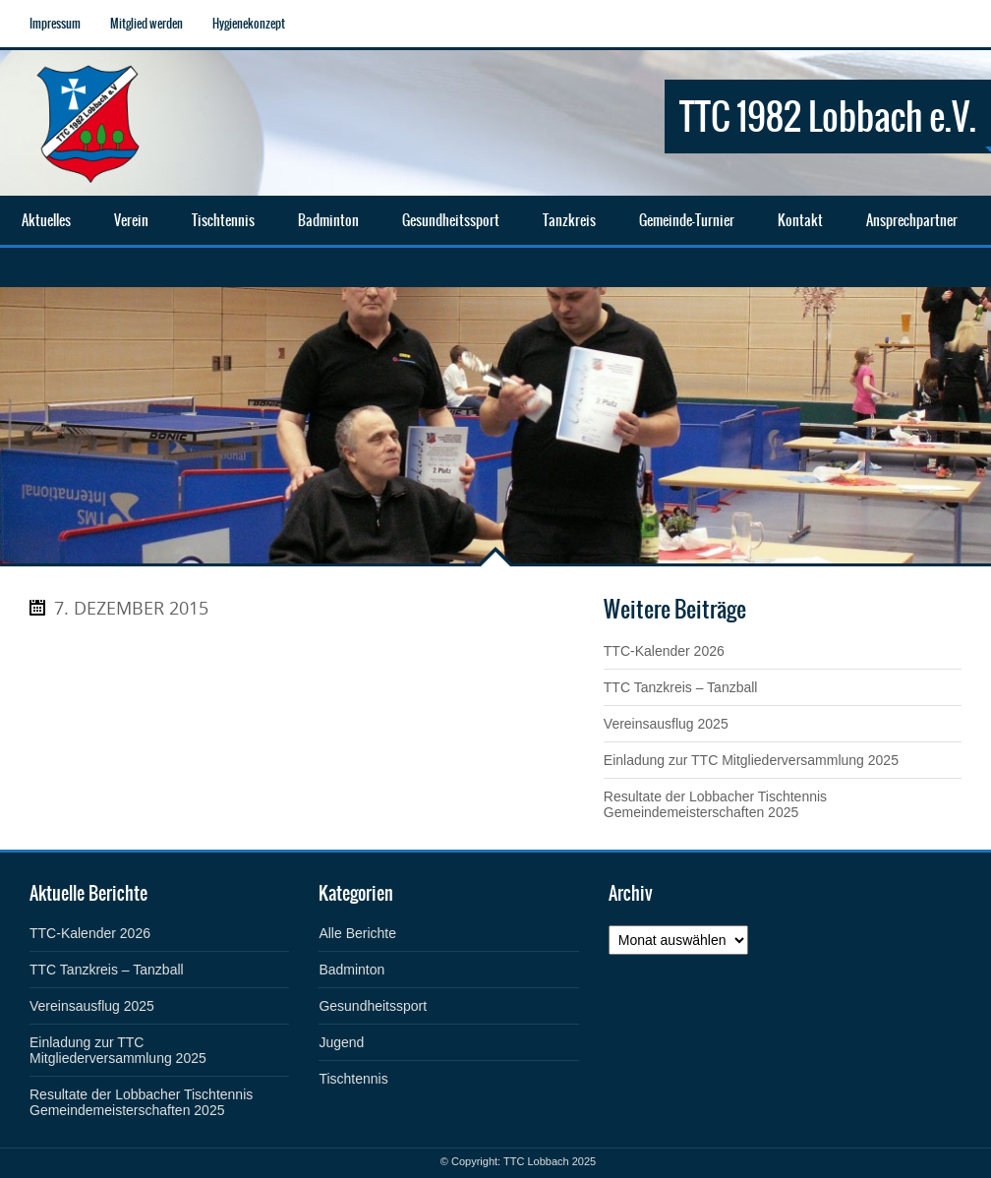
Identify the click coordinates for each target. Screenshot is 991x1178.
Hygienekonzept (248, 23)
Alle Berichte (357, 933)
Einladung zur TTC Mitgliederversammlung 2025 (751, 760)
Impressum (55, 23)
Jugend (341, 1042)
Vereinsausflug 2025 (666, 724)
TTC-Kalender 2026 (664, 651)
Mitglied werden (146, 23)
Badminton (351, 969)
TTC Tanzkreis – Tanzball (681, 687)
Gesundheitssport (373, 1006)
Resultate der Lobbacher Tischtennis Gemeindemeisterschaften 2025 (715, 804)
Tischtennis (353, 1079)
